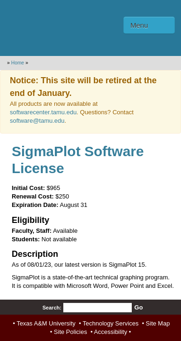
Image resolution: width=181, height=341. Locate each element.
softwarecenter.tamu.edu (43, 112)
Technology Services (110, 323)
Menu (139, 25)
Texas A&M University (45, 323)
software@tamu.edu (37, 120)
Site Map (158, 323)
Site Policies (70, 331)
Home (17, 62)
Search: (51, 307)
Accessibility (110, 331)
